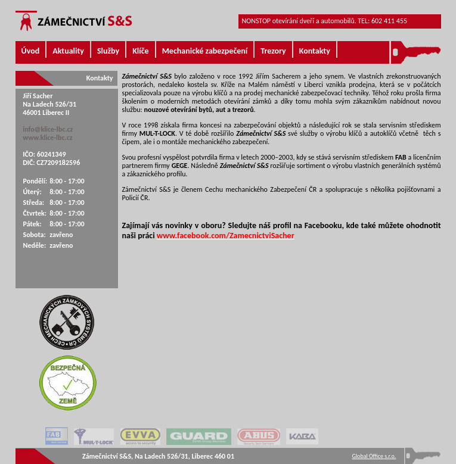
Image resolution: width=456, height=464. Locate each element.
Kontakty (314, 51)
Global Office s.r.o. (374, 456)
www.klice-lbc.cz (47, 137)
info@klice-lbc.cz (48, 129)
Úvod (30, 51)
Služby (108, 51)
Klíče (140, 51)
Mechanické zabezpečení (205, 51)
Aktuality (68, 51)
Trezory (273, 51)
